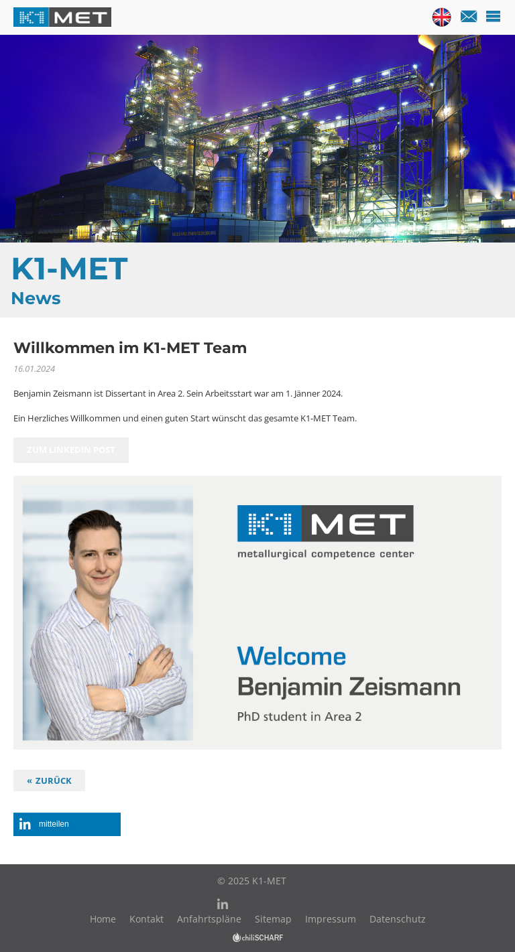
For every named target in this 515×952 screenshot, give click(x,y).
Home (103, 918)
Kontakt (146, 918)
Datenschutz (397, 918)
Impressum (330, 918)
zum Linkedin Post (71, 450)
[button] (67, 824)
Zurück (54, 780)
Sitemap (273, 918)
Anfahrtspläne (209, 918)
